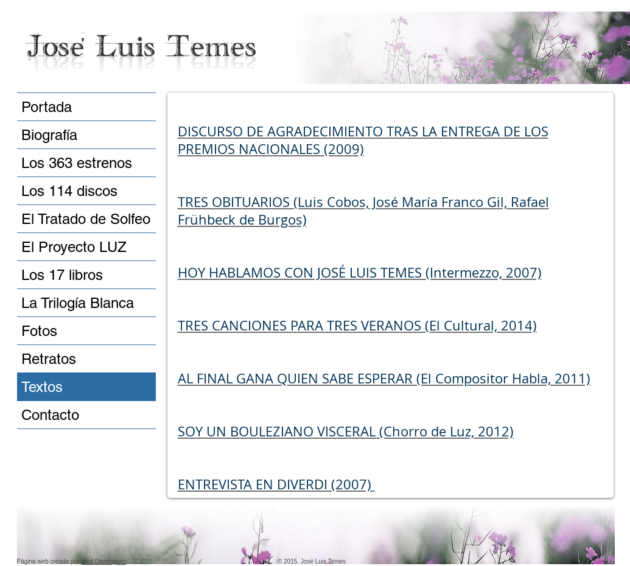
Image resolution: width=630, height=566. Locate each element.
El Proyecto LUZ (74, 247)
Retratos (48, 359)
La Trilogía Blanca (77, 303)
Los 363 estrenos (76, 163)
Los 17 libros (62, 275)
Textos (42, 387)
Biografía (49, 135)
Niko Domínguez (103, 561)
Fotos (39, 331)
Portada (46, 107)
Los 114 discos (69, 191)
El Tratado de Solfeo (85, 219)
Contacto (50, 415)
